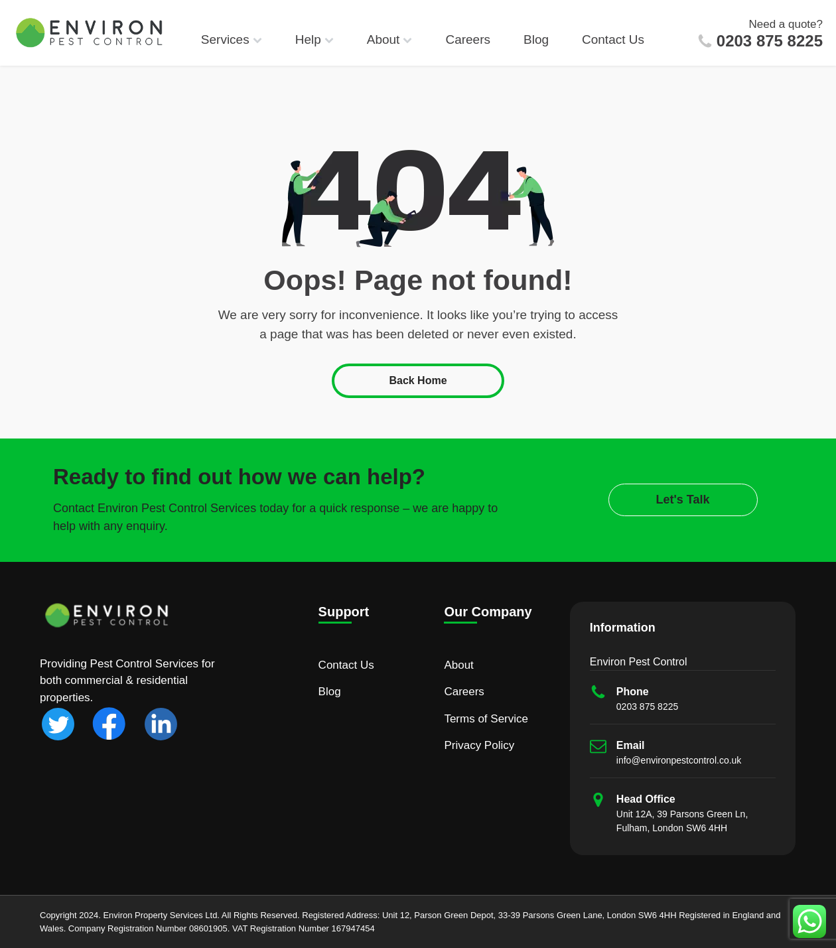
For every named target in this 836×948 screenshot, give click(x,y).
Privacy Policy (479, 745)
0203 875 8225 (770, 41)
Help (314, 39)
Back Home (418, 380)
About (390, 39)
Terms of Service (486, 718)
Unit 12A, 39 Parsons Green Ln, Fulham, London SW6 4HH (682, 821)
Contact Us (613, 39)
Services (231, 39)
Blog (536, 39)
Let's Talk (683, 499)
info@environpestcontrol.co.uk (679, 760)
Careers (467, 39)
